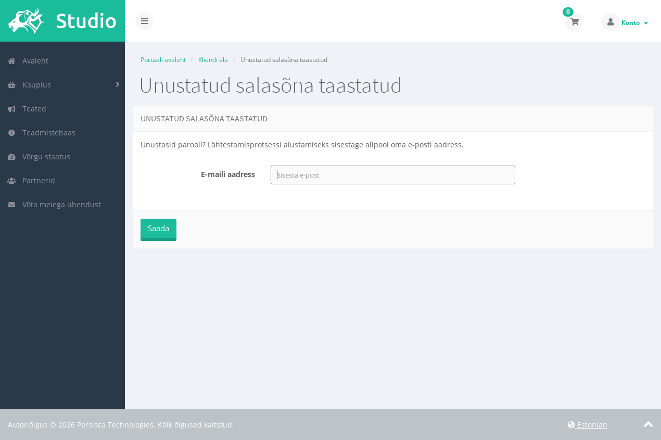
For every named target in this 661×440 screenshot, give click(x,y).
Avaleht (27, 61)
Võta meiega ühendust (54, 204)
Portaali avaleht (163, 59)
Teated (26, 109)
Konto (634, 22)
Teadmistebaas (41, 132)
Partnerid (31, 180)
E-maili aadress (228, 174)
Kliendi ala (213, 59)
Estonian (587, 425)
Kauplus (29, 85)
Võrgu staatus (38, 156)
